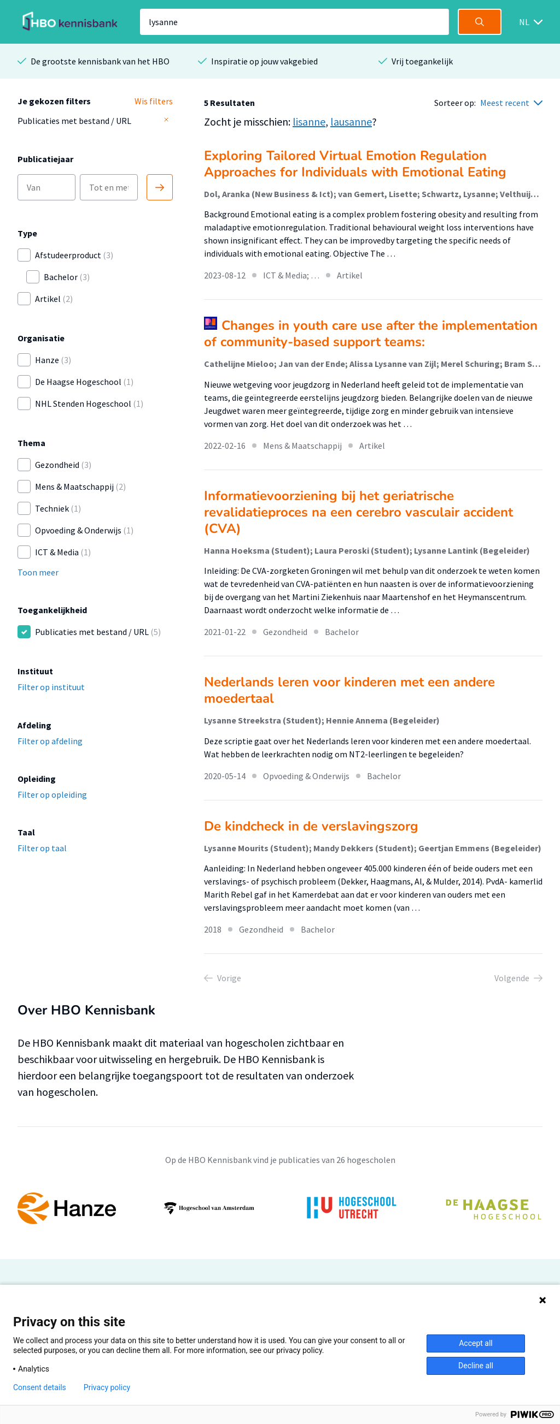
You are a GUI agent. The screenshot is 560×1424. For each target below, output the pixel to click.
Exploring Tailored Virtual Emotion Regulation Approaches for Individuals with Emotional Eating (355, 164)
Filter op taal (42, 848)
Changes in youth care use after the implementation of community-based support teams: (371, 334)
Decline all (475, 1365)
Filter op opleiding (52, 794)
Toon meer (38, 572)
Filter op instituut (51, 687)
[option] (280, 1208)
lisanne (309, 121)
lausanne (351, 121)
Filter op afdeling (50, 741)
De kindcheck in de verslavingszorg (311, 826)
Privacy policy (107, 1387)
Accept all (476, 1343)
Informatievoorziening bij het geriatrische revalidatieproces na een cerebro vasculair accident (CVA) (358, 512)
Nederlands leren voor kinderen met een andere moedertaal (349, 690)
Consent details (39, 1387)
